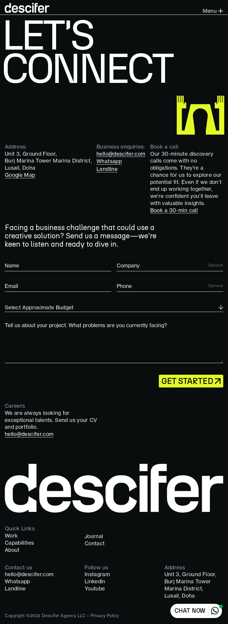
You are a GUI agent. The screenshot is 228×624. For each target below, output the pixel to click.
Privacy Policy (105, 615)
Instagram (97, 574)
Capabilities (19, 543)
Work (11, 535)
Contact (94, 543)
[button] (212, 11)
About (12, 550)
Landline (15, 588)
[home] (27, 7)
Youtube (95, 588)
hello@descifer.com (29, 574)
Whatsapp (17, 581)
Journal (94, 536)
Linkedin (95, 581)
